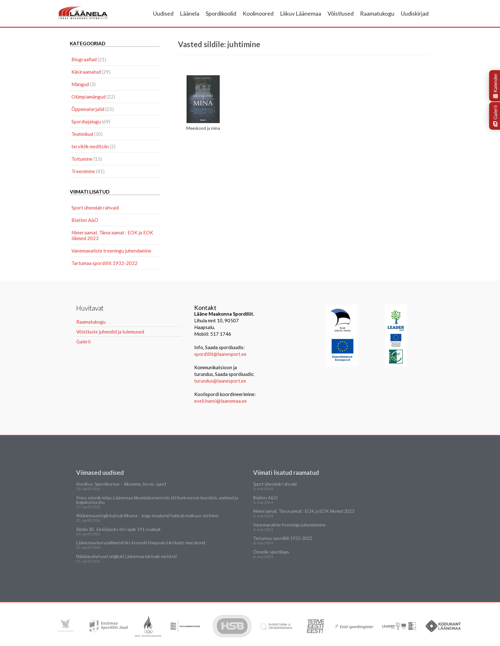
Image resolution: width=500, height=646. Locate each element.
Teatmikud (82, 134)
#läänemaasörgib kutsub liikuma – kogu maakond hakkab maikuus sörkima (147, 515)
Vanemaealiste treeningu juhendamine (111, 250)
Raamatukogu (377, 13)
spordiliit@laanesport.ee (220, 354)
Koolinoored (258, 13)
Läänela (189, 13)
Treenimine (83, 171)
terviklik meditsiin (90, 146)
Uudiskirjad (415, 13)
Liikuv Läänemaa (300, 13)
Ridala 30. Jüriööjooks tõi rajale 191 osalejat (118, 529)
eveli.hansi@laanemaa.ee (220, 401)
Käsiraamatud (86, 72)
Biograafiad (84, 59)
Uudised (163, 13)
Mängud (80, 84)
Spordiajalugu (86, 121)
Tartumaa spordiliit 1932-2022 (104, 263)
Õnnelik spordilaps (271, 551)
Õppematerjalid (87, 109)
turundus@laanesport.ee (220, 381)
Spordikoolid (221, 13)
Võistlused (340, 13)
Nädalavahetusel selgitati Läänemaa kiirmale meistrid (126, 556)
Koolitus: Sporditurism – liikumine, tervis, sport (121, 484)
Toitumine (81, 159)
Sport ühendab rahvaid (95, 207)
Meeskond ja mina (203, 103)
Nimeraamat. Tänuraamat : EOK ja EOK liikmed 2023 (112, 235)
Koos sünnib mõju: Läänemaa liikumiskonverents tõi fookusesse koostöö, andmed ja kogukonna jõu (157, 500)
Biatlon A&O (84, 220)
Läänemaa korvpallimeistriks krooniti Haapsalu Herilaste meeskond (140, 542)
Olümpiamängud (88, 96)
